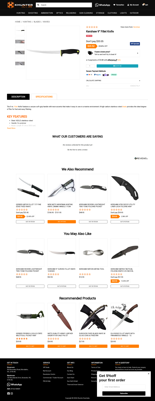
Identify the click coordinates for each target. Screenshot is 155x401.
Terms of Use (95, 367)
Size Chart (70, 378)
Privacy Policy (95, 371)
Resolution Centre (49, 374)
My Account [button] (133, 5)
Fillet (16, 107)
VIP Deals (46, 367)
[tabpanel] (30, 198)
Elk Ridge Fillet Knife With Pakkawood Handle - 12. (123, 334)
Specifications (44, 96)
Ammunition (47, 13)
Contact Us (70, 374)
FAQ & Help (46, 381)
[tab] (18, 97)
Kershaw (136, 27)
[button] (101, 27)
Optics (59, 13)
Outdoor (134, 13)
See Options (62, 221)
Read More (11, 128)
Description (18, 96)
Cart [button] (145, 4)
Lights (123, 13)
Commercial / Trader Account (53, 378)
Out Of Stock (30, 221)
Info (119, 60)
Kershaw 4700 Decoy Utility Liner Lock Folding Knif (123, 205)
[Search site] (38, 5)
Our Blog (70, 371)
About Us (70, 367)
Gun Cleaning (86, 13)
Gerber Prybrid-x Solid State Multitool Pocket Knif (29, 334)
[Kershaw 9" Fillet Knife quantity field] (90, 66)
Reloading (71, 13)
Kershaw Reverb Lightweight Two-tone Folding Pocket (92, 205)
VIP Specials (135, 44)
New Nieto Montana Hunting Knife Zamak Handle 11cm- (60, 205)
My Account (47, 371)
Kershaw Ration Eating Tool (91, 269)
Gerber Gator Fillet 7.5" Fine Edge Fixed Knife (28, 205)
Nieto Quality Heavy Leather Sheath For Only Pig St (60, 334)
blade (124, 107)
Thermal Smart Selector (75, 384)
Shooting (33, 13)
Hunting (21, 13)
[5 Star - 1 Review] (30, 338)
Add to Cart (30, 346)
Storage (100, 13)
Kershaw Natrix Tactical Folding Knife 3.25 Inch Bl (122, 270)
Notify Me (117, 66)
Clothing (112, 13)
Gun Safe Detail (72, 381)
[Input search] (64, 5)
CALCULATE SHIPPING (113, 80)
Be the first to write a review (77, 150)
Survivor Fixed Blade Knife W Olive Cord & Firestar (92, 334)
